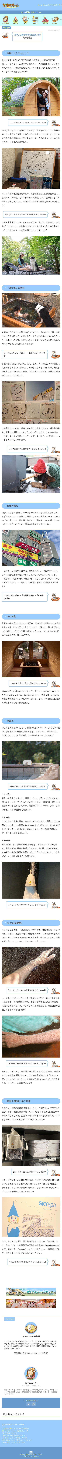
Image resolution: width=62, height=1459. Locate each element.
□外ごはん (17, 1440)
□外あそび (13, 1442)
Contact (53, 5)
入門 (25, 20)
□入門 (9, 1433)
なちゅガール (5, 20)
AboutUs (46, 5)
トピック (15, 20)
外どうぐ (35, 20)
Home (39, 5)
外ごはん (55, 20)
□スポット (14, 1438)
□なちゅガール (15, 1429)
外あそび (6, 28)
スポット (45, 20)
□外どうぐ (14, 1435)
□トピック (15, 1431)
